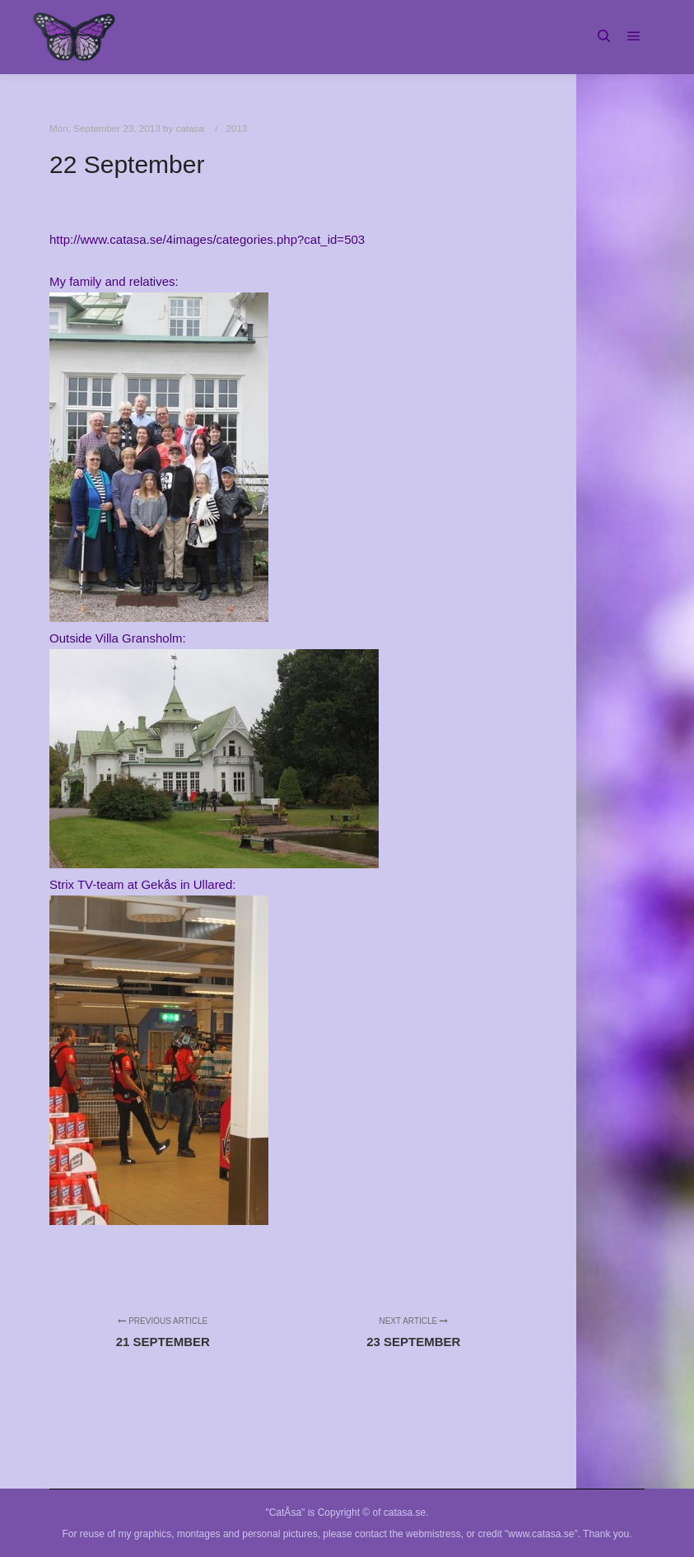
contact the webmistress (408, 1534)
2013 (236, 128)
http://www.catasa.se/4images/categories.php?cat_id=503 (207, 239)
